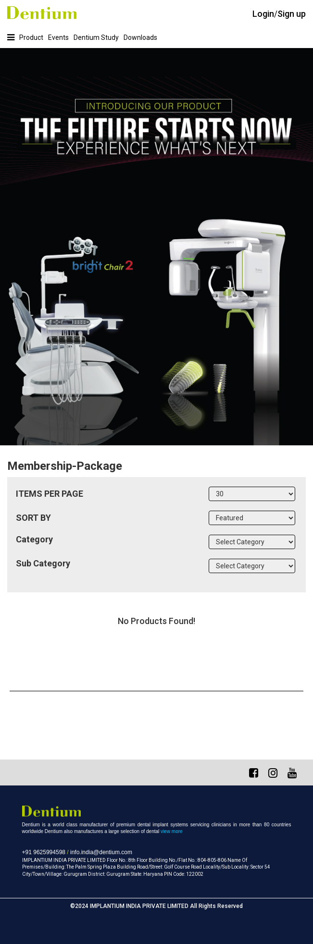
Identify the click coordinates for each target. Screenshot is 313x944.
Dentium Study (96, 37)
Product (31, 37)
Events (58, 37)
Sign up (291, 14)
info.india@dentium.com (101, 852)
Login (263, 14)
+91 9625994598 (43, 852)
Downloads (140, 37)
